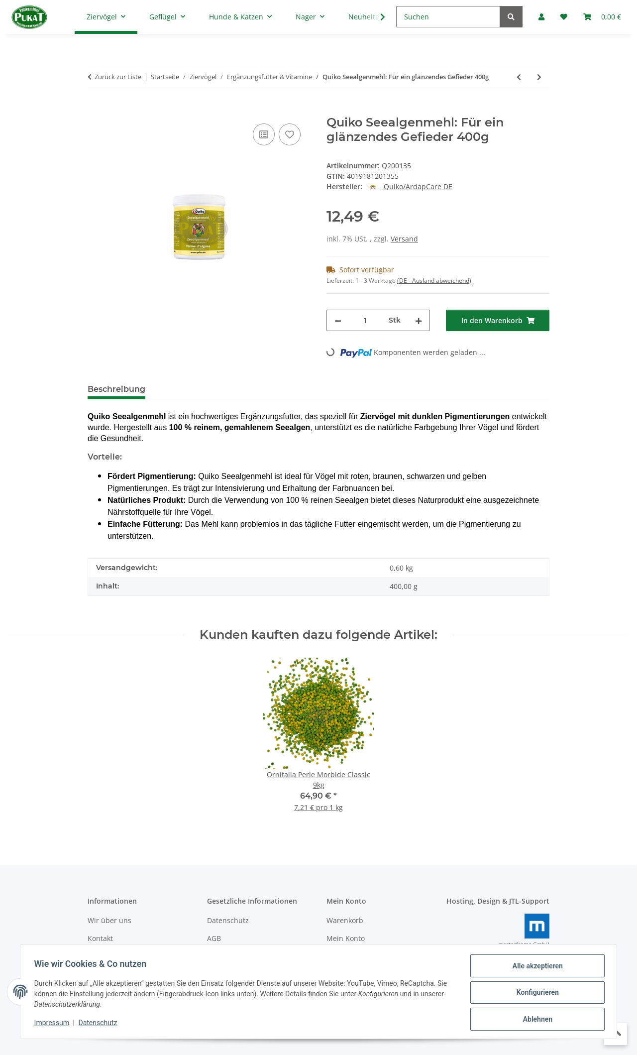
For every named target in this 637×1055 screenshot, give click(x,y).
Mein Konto (345, 938)
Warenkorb (344, 920)
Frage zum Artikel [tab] (271, 389)
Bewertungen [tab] (189, 389)
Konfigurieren (535, 994)
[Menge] (365, 320)
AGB (214, 938)
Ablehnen (535, 1020)
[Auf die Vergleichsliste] (264, 134)
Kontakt (100, 938)
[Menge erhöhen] (418, 320)
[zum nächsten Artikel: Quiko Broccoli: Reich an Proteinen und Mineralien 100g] (539, 77)
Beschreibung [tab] (116, 389)
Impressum (53, 1024)
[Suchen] (448, 16)
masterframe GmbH (523, 944)
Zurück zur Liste (118, 76)
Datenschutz (100, 1024)
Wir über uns (109, 920)
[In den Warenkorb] (96, 110)
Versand (404, 238)
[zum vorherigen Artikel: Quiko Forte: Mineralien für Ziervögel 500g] (519, 77)
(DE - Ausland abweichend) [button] (434, 280)
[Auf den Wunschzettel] (290, 134)
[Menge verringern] (338, 320)
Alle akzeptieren (535, 968)
